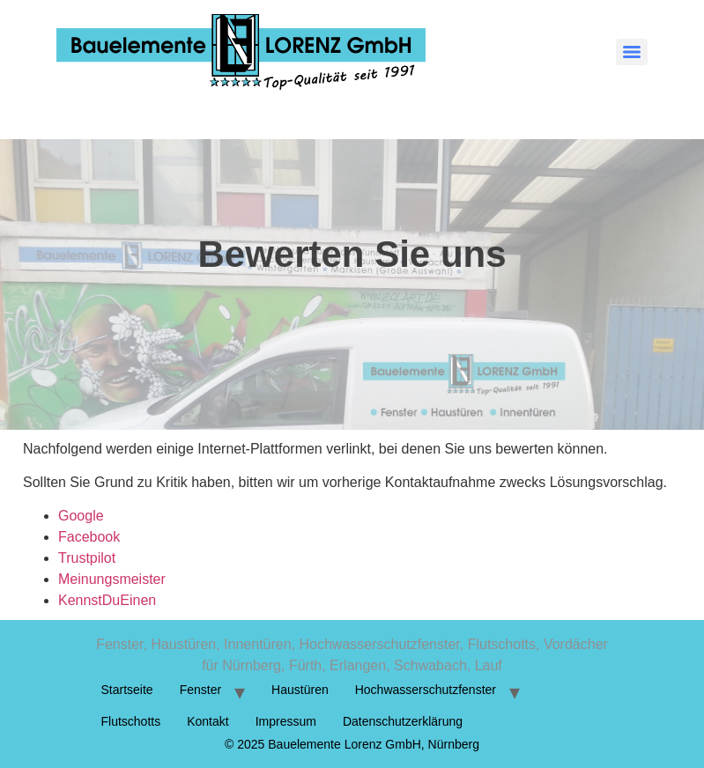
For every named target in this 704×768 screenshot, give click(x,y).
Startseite (127, 690)
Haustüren (300, 690)
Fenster (200, 690)
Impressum (286, 721)
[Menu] (632, 52)
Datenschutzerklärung (403, 721)
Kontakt (207, 721)
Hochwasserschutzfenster (425, 690)
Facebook (89, 536)
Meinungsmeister (112, 579)
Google (81, 515)
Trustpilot (86, 557)
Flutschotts (131, 721)
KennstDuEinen (107, 600)
